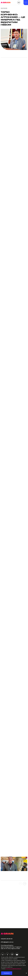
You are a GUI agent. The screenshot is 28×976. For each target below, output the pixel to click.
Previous (20, 883)
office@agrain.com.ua (7, 942)
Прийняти (7, 973)
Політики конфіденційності (13, 968)
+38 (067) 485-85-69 (6, 938)
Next (25, 883)
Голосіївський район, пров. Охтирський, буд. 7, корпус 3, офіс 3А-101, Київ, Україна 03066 (11, 947)
